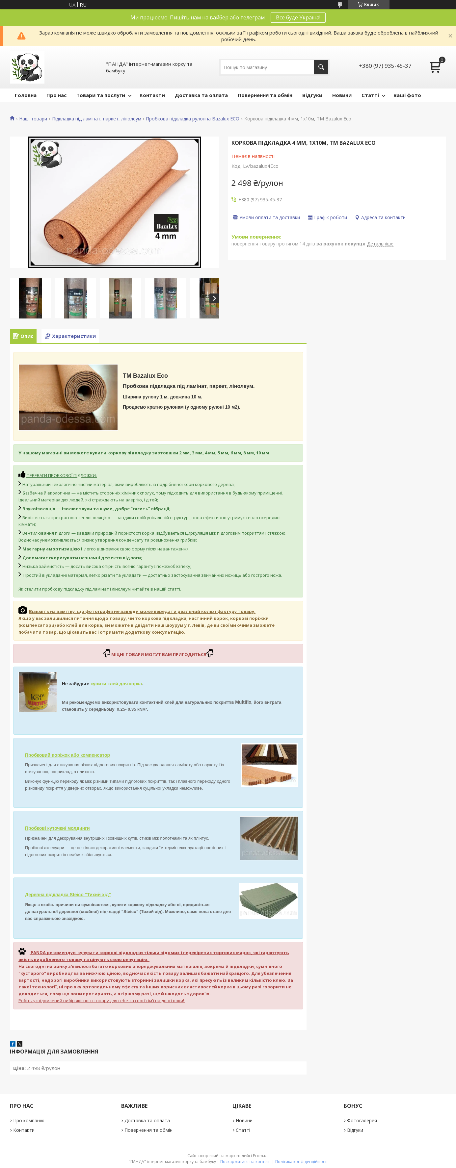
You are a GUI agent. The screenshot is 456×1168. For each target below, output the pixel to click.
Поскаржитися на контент (245, 1161)
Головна (26, 95)
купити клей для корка (116, 683)
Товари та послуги (100, 95)
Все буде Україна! (298, 17)
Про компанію (28, 1120)
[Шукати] (321, 67)
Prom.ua (261, 1155)
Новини (342, 95)
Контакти (152, 95)
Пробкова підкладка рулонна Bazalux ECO (192, 119)
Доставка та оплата (201, 95)
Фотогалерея (362, 1120)
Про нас (56, 95)
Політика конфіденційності (301, 1161)
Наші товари (33, 119)
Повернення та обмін (265, 95)
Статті (370, 95)
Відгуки (312, 95)
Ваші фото (407, 95)
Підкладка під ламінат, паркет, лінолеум (96, 119)
